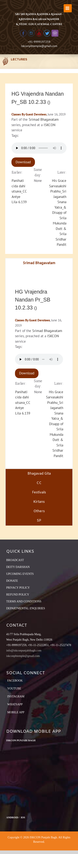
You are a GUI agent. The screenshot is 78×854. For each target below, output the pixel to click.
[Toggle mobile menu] (68, 8)
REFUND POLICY (17, 594)
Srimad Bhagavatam (44, 119)
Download (23, 162)
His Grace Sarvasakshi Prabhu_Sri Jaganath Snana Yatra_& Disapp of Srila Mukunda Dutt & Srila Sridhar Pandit (57, 212)
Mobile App (15, 712)
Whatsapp (15, 704)
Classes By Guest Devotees (28, 114)
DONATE (12, 580)
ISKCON (49, 125)
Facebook (15, 680)
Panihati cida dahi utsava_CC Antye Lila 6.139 (19, 191)
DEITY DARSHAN (18, 567)
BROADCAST (15, 560)
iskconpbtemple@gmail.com (39, 46)
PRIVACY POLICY (18, 587)
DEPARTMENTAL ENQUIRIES (25, 608)
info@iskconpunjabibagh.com (23, 650)
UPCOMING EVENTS (20, 573)
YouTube (14, 688)
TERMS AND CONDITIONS (23, 601)
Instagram (15, 696)
